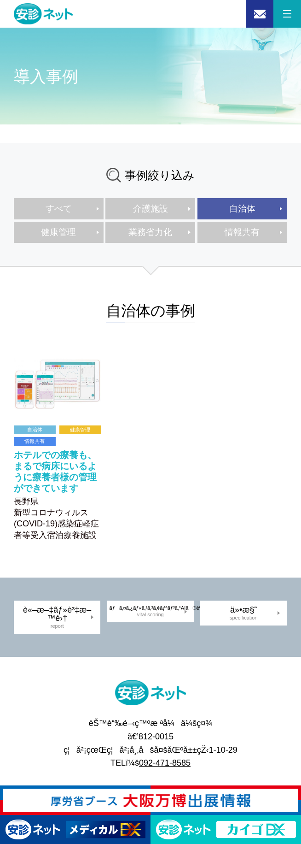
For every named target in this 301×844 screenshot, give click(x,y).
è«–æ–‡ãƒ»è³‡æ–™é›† (57, 617)
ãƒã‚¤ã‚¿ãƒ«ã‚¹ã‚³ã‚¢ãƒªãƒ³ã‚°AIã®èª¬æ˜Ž (152, 611)
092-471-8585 (165, 762)
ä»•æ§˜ (243, 612)
